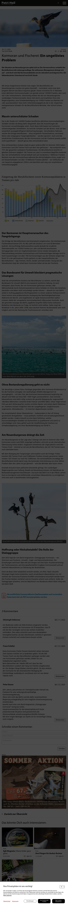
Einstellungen (30, 901)
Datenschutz (6, 901)
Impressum (15, 901)
